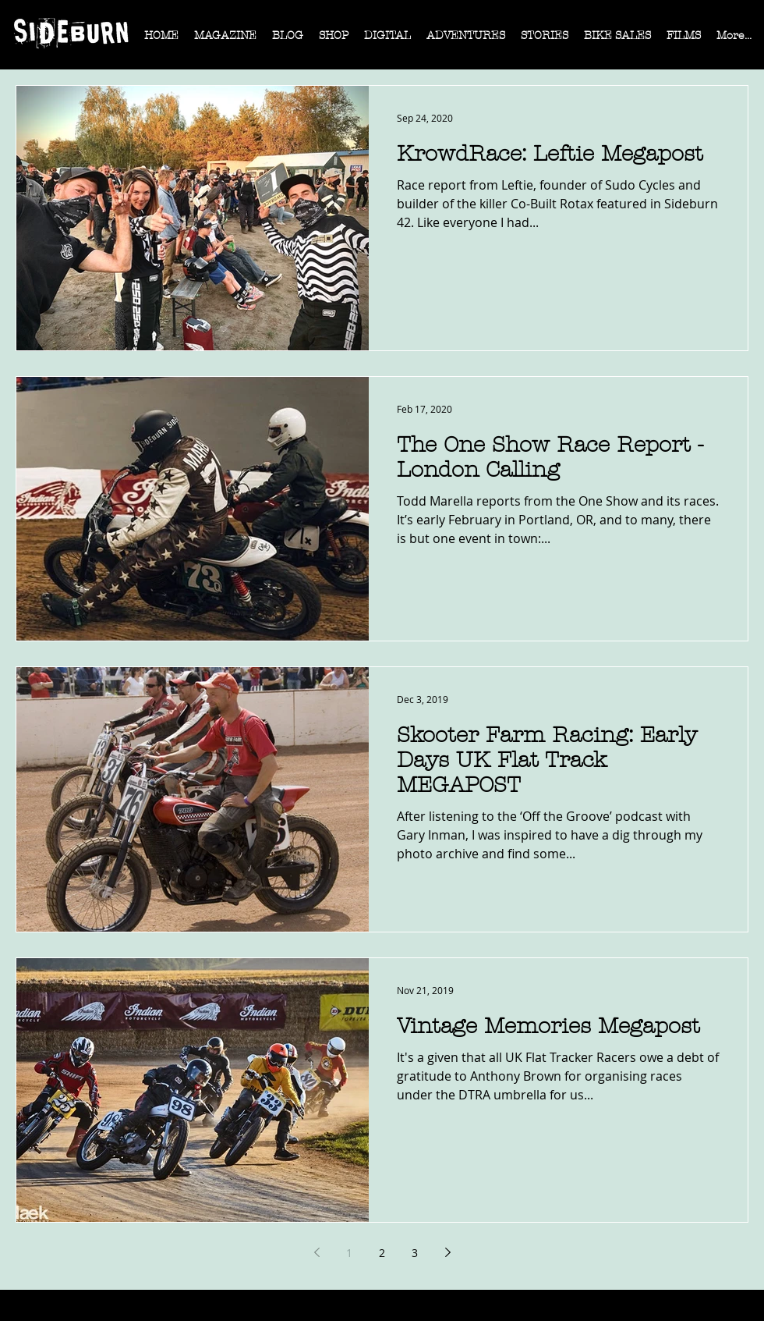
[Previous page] (316, 1252)
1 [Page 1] (349, 1252)
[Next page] (447, 1252)
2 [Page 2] (382, 1252)
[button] (225, 40)
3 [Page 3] (415, 1252)
